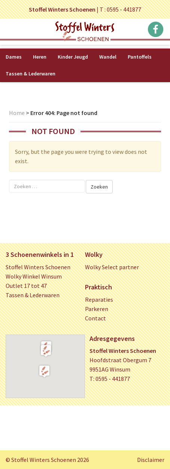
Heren (39, 56)
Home (17, 113)
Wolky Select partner (112, 267)
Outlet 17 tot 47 (26, 285)
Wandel (107, 56)
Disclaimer (150, 459)
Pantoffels (140, 56)
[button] (45, 351)
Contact (95, 318)
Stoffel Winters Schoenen (38, 267)
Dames (14, 56)
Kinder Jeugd (73, 56)
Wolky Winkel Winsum (34, 276)
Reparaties (99, 299)
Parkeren (96, 309)
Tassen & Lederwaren (30, 73)
